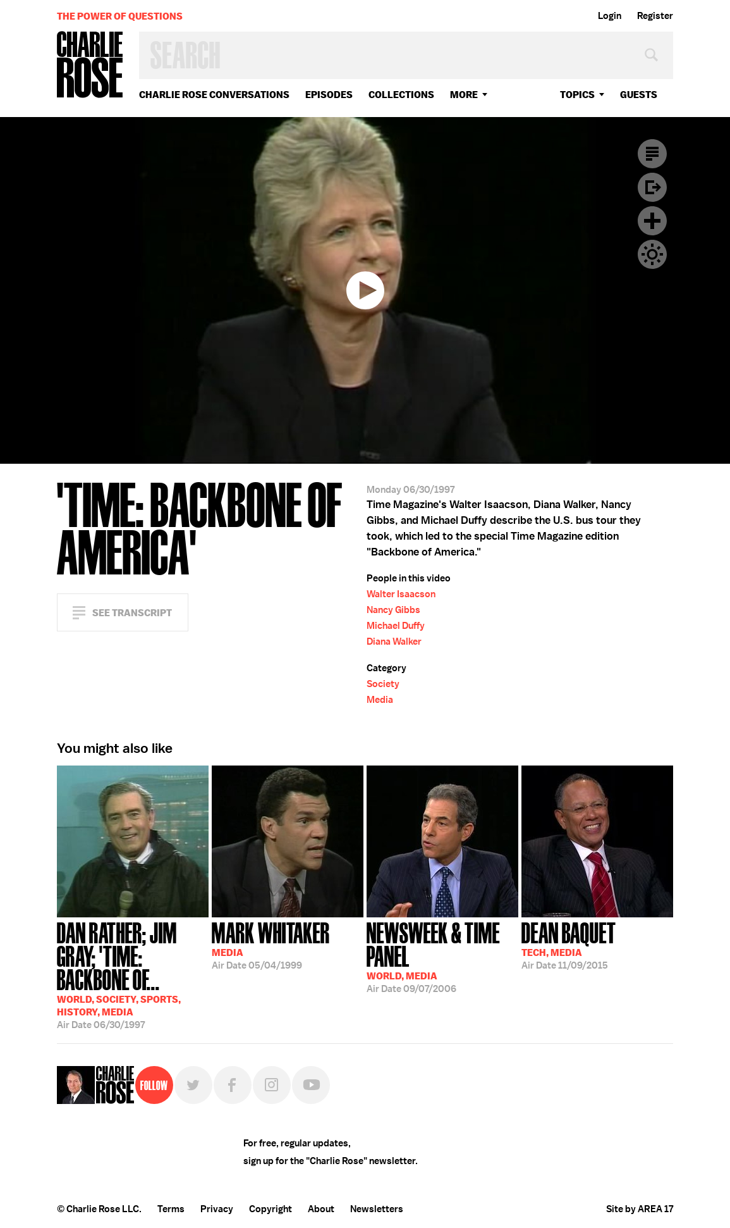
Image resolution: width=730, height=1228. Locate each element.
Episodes (329, 95)
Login (609, 15)
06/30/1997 (133, 974)
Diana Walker (394, 641)
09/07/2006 (442, 956)
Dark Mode (652, 254)
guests (638, 95)
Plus (652, 220)
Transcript (652, 153)
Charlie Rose (90, 65)
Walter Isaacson (401, 594)
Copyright (270, 1209)
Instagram (272, 1085)
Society (383, 684)
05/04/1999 (271, 944)
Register (655, 15)
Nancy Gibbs (393, 610)
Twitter (193, 1085)
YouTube (311, 1085)
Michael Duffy (396, 625)
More (464, 95)
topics (577, 95)
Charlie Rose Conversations (214, 95)
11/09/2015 (568, 944)
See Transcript (132, 613)
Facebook (233, 1085)
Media (380, 699)
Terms (171, 1209)
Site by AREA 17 (639, 1209)
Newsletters (376, 1209)
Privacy (216, 1209)
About (321, 1209)
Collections (401, 95)
